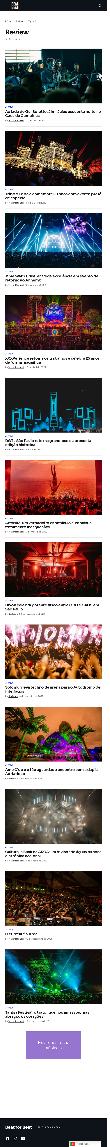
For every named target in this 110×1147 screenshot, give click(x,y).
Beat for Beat (18, 1127)
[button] (6, 5)
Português (79, 1144)
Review (19, 21)
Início (8, 21)
